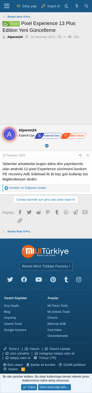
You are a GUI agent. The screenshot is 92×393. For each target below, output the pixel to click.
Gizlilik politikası (74, 365)
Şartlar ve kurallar (42, 365)
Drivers (53, 317)
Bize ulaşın (15, 365)
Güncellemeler (58, 336)
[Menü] (7, 6)
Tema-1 (11, 349)
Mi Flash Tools (58, 305)
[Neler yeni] (76, 6)
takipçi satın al (20, 358)
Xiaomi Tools (13, 324)
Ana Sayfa (11, 305)
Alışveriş (10, 317)
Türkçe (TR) (45, 358)
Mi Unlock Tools (59, 312)
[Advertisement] (46, 83)
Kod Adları (55, 330)
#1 (88, 155)
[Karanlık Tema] (67, 6)
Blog (7, 312)
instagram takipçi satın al (56, 353)
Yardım (13, 369)
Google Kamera (15, 330)
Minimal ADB (57, 324)
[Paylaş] (81, 155)
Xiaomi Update (59, 349)
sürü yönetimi (19, 353)
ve (27, 188)
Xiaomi (34, 349)
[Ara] (86, 6)
